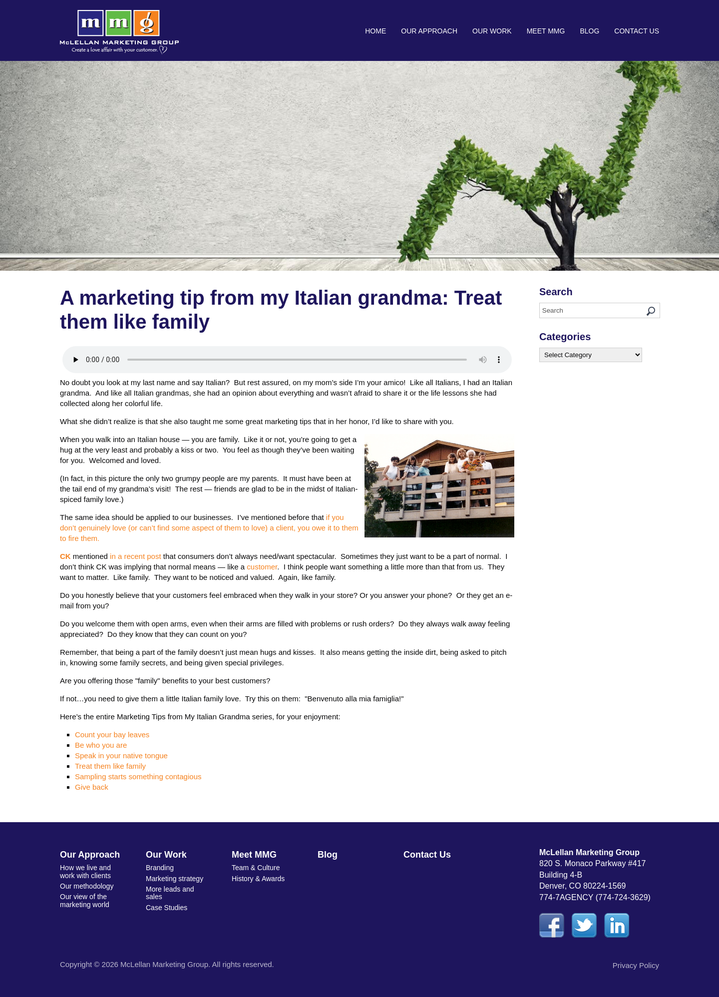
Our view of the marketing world (84, 900)
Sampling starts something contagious (138, 776)
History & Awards (258, 879)
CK (65, 556)
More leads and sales (170, 893)
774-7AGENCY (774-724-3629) (595, 897)
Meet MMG (546, 31)
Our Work (492, 31)
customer (262, 566)
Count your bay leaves (112, 734)
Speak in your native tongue (121, 755)
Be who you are (101, 745)
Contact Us (636, 31)
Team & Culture (256, 868)
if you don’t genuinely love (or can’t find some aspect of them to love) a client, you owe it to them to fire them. (209, 527)
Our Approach (429, 31)
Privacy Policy (636, 965)
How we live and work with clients (85, 871)
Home (375, 31)
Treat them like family (110, 766)
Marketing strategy (174, 879)
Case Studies (166, 908)
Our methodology (86, 886)
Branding (160, 868)
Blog (589, 31)
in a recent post (134, 556)
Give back (91, 787)
